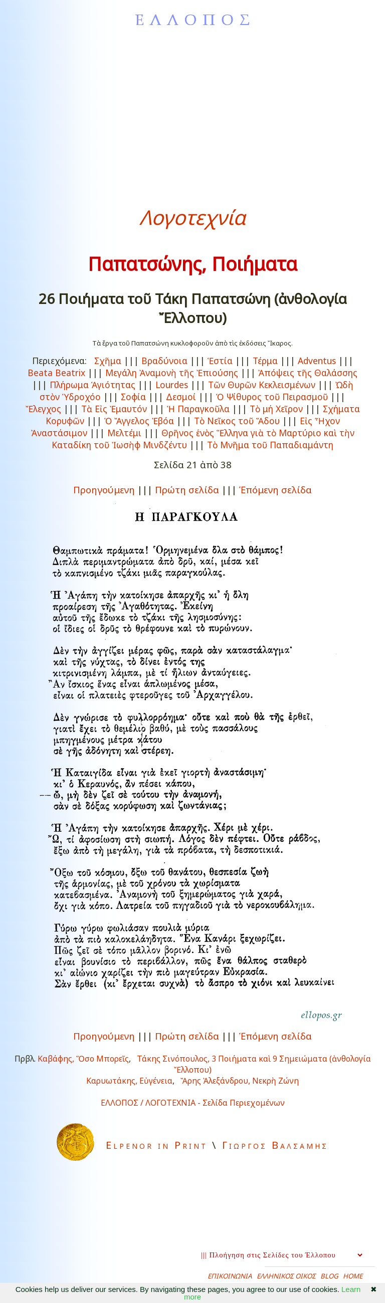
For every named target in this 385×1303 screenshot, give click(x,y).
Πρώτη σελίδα (187, 489)
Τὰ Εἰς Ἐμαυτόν (114, 409)
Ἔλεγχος (43, 409)
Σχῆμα (107, 361)
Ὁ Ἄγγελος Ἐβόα (139, 421)
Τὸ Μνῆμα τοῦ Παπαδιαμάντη (270, 445)
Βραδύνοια (164, 361)
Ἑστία (220, 361)
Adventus (317, 361)
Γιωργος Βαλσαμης (275, 1145)
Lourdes (171, 385)
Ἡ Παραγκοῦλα (198, 409)
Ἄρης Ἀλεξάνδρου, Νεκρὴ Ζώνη (239, 1080)
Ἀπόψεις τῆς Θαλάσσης (307, 373)
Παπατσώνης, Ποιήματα (192, 263)
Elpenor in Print (157, 1145)
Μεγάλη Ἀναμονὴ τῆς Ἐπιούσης (171, 373)
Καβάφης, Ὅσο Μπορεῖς (83, 1058)
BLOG (329, 1275)
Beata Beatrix (56, 373)
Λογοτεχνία (192, 217)
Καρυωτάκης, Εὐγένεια (129, 1080)
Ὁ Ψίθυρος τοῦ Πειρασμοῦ (272, 397)
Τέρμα (265, 361)
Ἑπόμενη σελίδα (275, 489)
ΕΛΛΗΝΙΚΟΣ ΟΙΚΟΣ (286, 1275)
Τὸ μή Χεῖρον (276, 409)
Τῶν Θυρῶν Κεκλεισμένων (261, 385)
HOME (352, 1275)
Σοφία (133, 397)
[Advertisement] (192, 113)
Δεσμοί (181, 397)
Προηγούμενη (104, 489)
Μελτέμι (124, 433)
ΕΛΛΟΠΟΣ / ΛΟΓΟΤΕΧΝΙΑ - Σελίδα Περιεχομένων (193, 1102)
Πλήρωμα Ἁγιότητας (92, 385)
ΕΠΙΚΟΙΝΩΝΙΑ (230, 1275)
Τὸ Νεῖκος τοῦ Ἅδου (237, 421)
